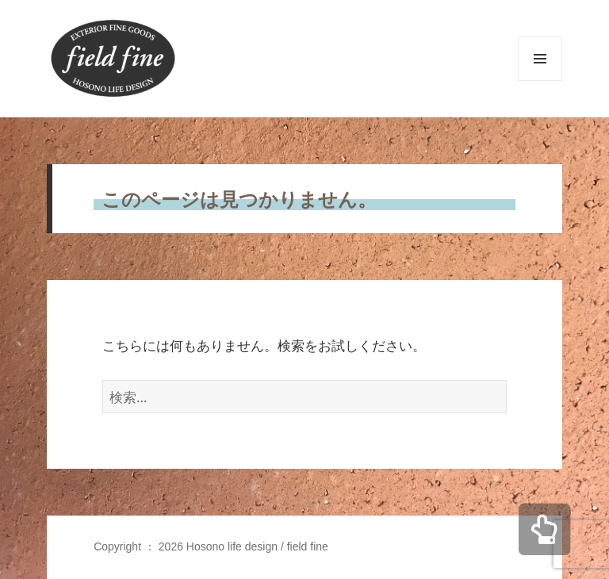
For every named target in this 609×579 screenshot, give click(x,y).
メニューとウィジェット (540, 80)
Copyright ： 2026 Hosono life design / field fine (211, 546)
